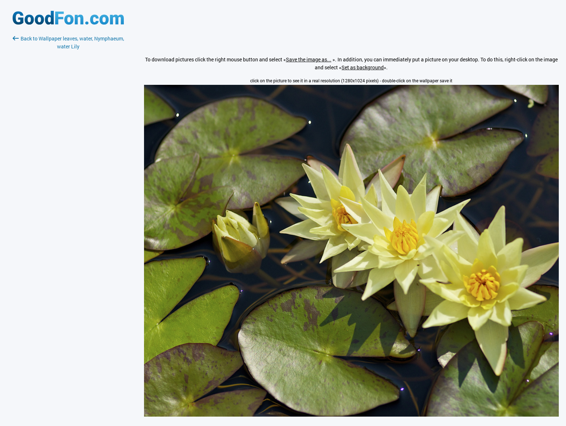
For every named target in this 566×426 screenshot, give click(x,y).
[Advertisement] (68, 136)
